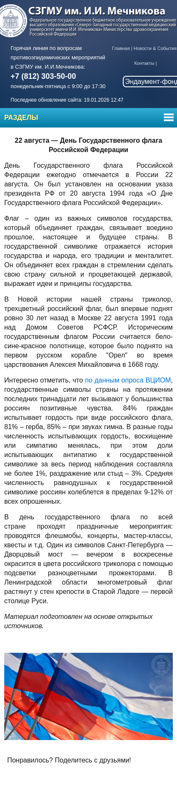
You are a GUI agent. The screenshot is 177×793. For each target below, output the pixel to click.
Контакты (144, 63)
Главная (121, 48)
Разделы (21, 117)
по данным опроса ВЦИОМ (128, 380)
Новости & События (154, 48)
